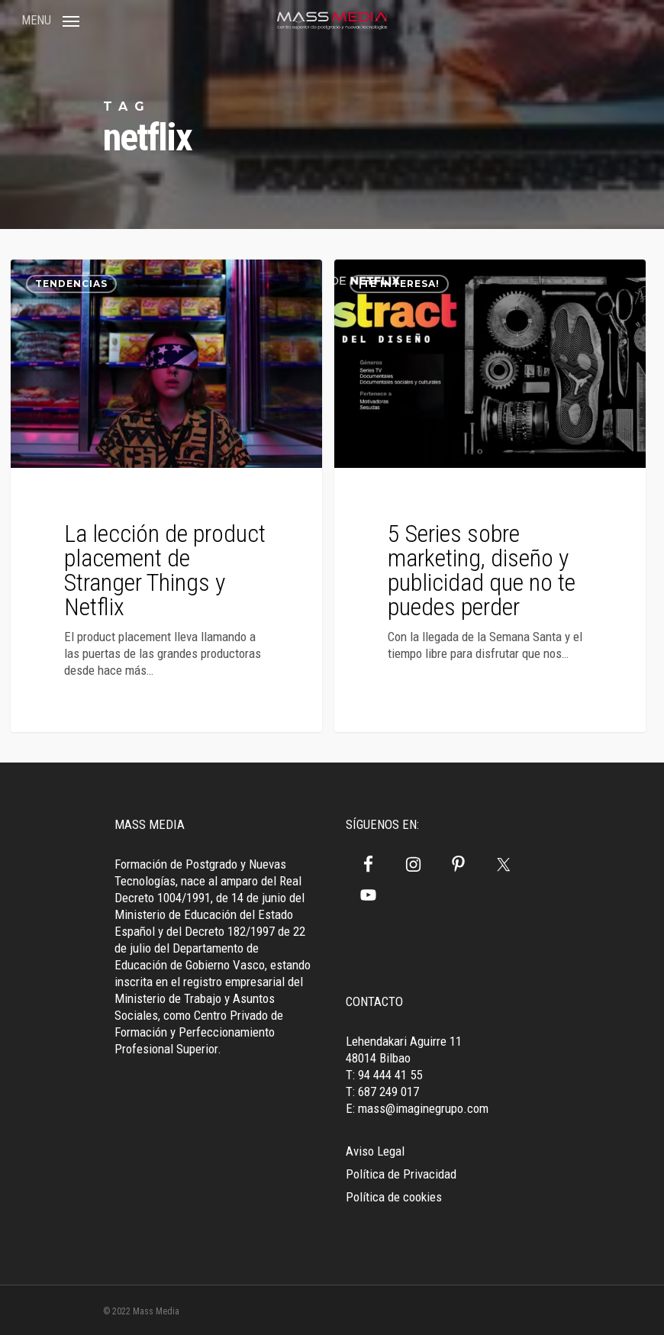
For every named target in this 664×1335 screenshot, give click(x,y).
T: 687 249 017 (382, 1091)
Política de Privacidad (401, 1174)
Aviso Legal (375, 1151)
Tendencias (71, 283)
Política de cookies (394, 1196)
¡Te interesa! (399, 283)
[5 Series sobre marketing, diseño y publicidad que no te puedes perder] (490, 495)
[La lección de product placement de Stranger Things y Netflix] (166, 495)
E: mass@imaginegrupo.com (417, 1108)
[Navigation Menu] (50, 19)
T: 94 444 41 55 (384, 1074)
